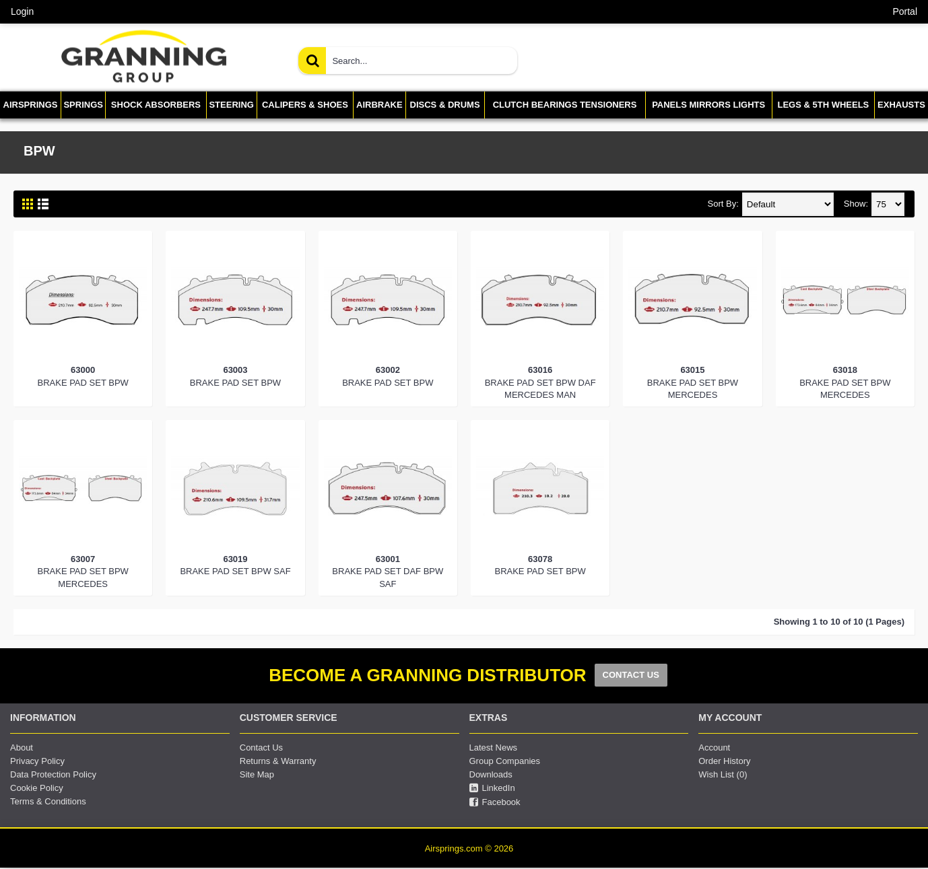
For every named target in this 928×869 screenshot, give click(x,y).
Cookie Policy (36, 788)
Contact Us (261, 747)
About (21, 747)
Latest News (493, 747)
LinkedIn (492, 788)
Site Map (257, 774)
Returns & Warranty (278, 761)
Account (714, 747)
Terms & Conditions (48, 801)
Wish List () (722, 774)
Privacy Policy (37, 761)
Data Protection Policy (53, 774)
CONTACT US (631, 675)
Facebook (495, 802)
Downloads (490, 774)
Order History (724, 761)
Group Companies (505, 761)
